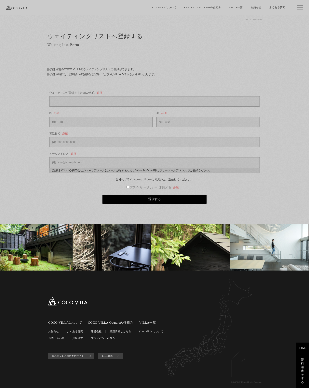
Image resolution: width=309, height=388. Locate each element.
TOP (247, 19)
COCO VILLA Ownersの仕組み (202, 7)
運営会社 (96, 331)
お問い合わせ (56, 338)
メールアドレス (63, 154)
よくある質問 (277, 7)
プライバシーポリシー (138, 179)
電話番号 (58, 133)
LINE (302, 348)
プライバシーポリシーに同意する (154, 187)
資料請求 (77, 338)
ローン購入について (151, 331)
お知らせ (255, 7)
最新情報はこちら (120, 331)
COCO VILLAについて (162, 7)
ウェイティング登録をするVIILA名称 (76, 93)
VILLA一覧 (236, 7)
